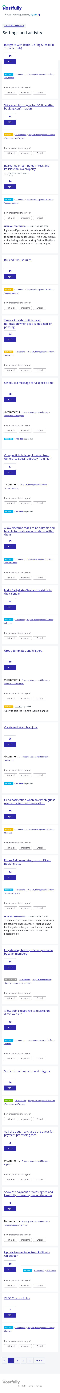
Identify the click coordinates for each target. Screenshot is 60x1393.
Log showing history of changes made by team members (28, 951)
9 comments (12, 680)
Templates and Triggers (15, 138)
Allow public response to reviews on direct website (27, 1012)
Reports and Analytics (22, 983)
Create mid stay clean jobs (21, 727)
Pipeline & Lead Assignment (15, 1225)
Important (26, 92)
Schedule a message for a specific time (28, 383)
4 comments (20, 352)
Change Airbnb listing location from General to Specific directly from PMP (27, 456)
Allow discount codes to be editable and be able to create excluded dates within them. (29, 531)
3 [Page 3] (17, 1360)
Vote (10, 61)
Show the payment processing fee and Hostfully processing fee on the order (28, 1193)
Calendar (8, 623)
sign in (34, 15)
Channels (8, 833)
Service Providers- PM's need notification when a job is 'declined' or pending (28, 324)
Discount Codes (10, 562)
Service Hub (9, 355)
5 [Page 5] (29, 1360)
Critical (41, 92)
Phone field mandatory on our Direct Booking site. (27, 861)
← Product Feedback (14, 25)
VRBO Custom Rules (17, 1298)
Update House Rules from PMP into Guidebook (27, 1254)
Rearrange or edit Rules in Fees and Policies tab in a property (26, 167)
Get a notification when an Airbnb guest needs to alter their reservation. (29, 801)
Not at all (12, 92)
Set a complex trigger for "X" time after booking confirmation (29, 106)
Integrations (9, 77)
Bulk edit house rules (17, 260)
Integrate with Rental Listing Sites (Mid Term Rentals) (29, 46)
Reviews (7, 1043)
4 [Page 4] (23, 1360)
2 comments (20, 74)
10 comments (20, 134)
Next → (39, 1360)
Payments (8, 1164)
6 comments (20, 890)
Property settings (11, 203)
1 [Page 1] (4, 1360)
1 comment (20, 199)
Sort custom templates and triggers (27, 1071)
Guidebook (51, 1270)
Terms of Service (35, 1386)
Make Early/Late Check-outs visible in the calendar (28, 591)
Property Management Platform (41, 74)
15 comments (20, 1100)
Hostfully (22, 1386)
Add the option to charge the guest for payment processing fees (29, 1133)
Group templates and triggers (23, 650)
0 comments (12, 1160)
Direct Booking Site (12, 893)
